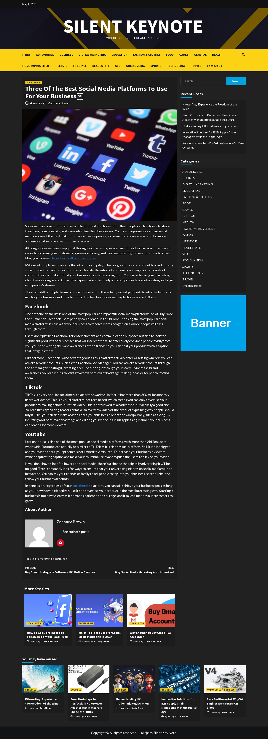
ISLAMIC (62, 66)
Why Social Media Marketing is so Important (137, 569)
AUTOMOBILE (45, 54)
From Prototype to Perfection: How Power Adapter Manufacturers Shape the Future (209, 117)
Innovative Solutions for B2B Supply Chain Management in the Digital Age (209, 134)
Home (26, 54)
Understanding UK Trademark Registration (209, 126)
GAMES (184, 54)
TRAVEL (196, 66)
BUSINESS (66, 54)
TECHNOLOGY (176, 66)
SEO (118, 66)
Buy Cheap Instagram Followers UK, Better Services (62, 569)
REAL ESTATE (101, 66)
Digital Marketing (42, 558)
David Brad (45, 708)
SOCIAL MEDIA (135, 66)
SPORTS (155, 66)
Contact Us (214, 66)
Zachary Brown (59, 103)
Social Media (60, 558)
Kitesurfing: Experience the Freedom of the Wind (209, 106)
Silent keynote (133, 26)
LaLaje (144, 733)
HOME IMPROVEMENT (36, 66)
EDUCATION (119, 54)
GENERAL (200, 54)
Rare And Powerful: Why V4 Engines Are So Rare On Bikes (213, 145)
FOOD (170, 54)
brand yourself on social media (74, 258)
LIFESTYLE (80, 66)
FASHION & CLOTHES (147, 54)
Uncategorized (192, 285)
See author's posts (76, 532)
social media (81, 486)
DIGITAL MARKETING (92, 54)
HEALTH (217, 54)
